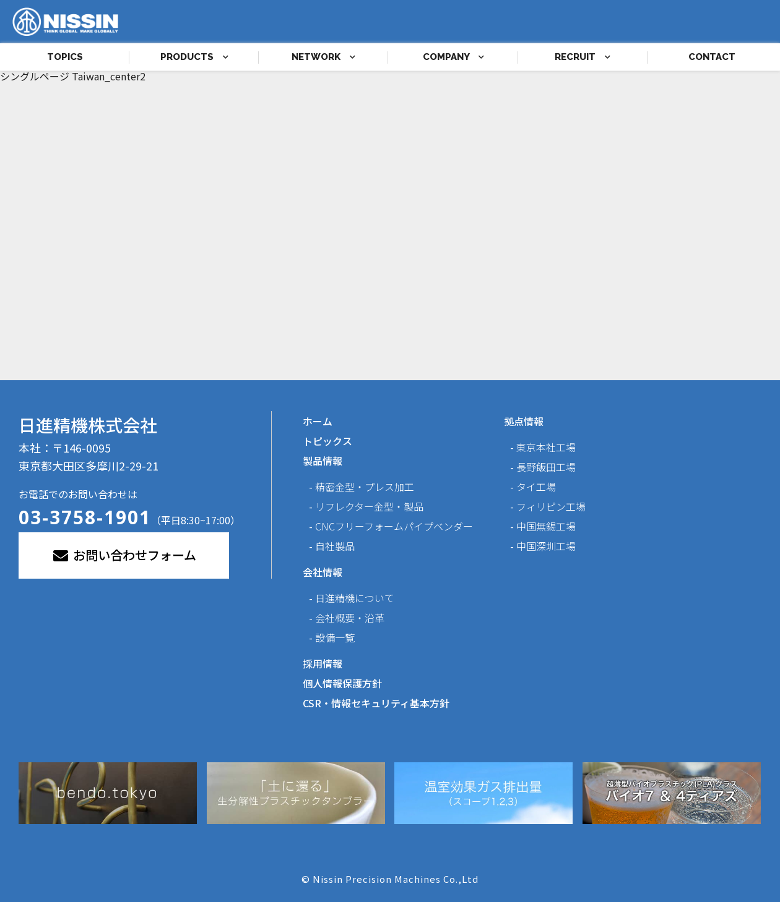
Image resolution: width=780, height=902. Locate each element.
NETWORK (323, 56)
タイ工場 (536, 486)
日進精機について (354, 597)
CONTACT (711, 56)
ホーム (317, 421)
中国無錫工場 (546, 526)
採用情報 (322, 663)
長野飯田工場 (546, 466)
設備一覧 (335, 637)
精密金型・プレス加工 (364, 486)
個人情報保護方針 (342, 683)
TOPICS (65, 56)
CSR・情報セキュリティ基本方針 (376, 703)
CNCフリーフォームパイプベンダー (394, 526)
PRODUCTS (194, 56)
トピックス (327, 440)
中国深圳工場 (546, 545)
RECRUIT (582, 56)
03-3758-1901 (85, 517)
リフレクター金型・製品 (369, 506)
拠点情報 (524, 421)
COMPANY (453, 56)
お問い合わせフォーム (123, 555)
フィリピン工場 (551, 506)
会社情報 (322, 571)
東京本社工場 (546, 447)
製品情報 (322, 460)
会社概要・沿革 (349, 617)
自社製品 (335, 545)
